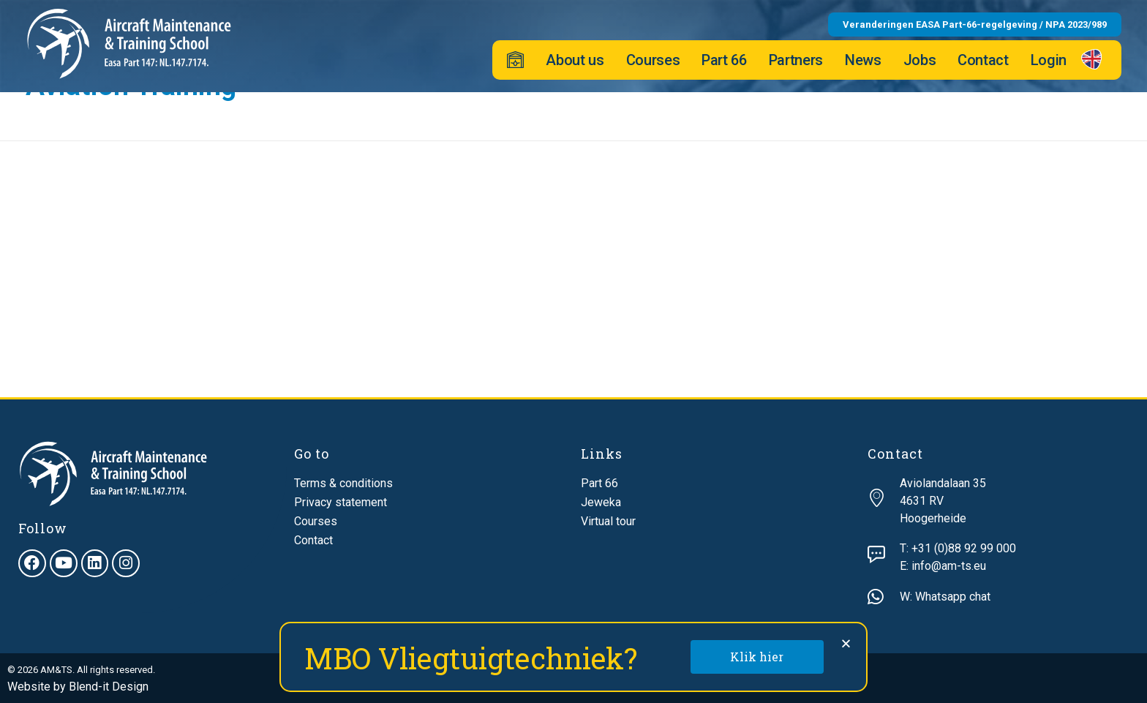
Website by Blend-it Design (77, 686)
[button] (845, 643)
